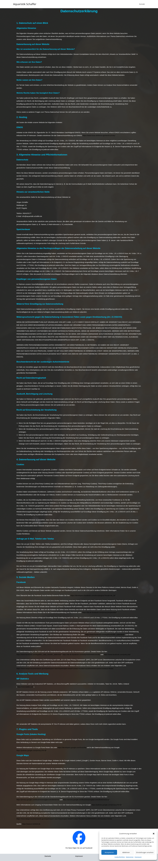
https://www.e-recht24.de (31, 824)
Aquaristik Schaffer (24, 4)
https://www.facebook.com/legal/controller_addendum (104, 634)
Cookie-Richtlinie (120, 857)
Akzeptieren (109, 852)
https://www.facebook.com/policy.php (117, 654)
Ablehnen (126, 852)
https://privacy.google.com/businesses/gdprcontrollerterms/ (37, 800)
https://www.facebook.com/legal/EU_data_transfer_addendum (39, 654)
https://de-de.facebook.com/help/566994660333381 (81, 654)
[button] (154, 834)
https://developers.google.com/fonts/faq (72, 747)
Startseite (47, 856)
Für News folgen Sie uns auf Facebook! (79, 848)
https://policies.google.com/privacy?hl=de (31, 750)
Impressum (138, 857)
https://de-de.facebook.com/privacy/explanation (99, 612)
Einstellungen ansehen (145, 852)
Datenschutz (130, 857)
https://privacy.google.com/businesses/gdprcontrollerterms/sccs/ (86, 800)
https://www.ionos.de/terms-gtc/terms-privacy (99, 135)
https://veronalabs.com (25, 687)
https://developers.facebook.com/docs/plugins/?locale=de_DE (93, 595)
